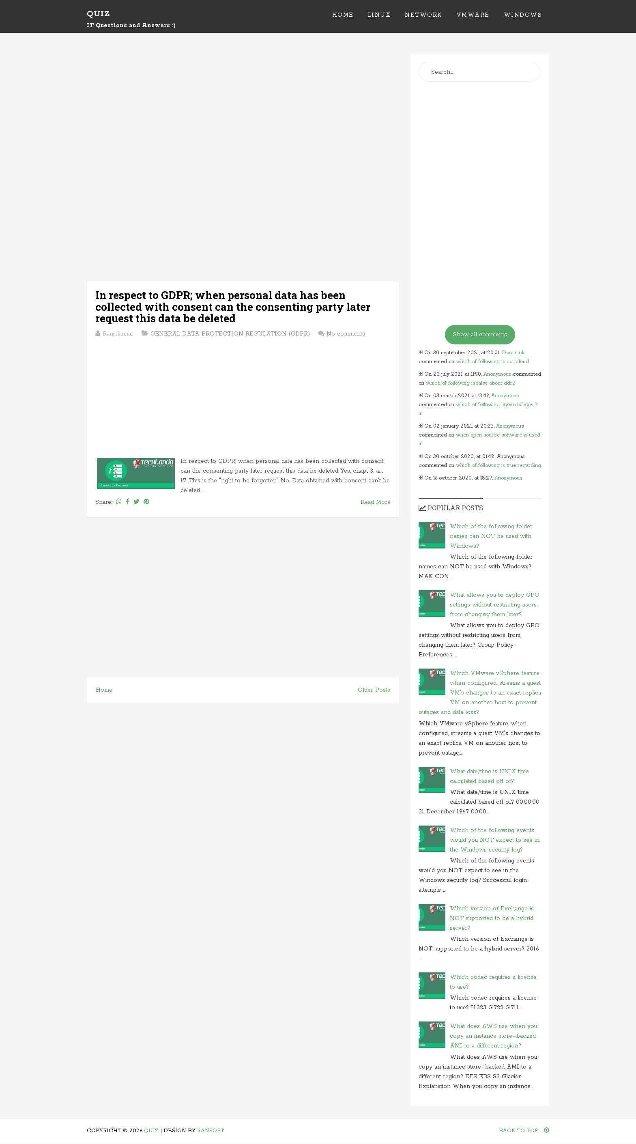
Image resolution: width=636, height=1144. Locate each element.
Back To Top (524, 1130)
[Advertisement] (243, 110)
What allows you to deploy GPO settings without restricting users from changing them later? (494, 604)
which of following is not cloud (492, 361)
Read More (376, 502)
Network (423, 15)
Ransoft (210, 1130)
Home (343, 15)
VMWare (473, 15)
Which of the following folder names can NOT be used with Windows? (491, 536)
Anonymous (497, 374)
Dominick (513, 352)
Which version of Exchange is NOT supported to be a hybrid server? (492, 918)
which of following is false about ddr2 (471, 383)
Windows (523, 15)
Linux (379, 15)
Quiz (98, 14)
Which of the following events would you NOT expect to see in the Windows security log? (494, 840)
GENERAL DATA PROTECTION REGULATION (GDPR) (230, 334)
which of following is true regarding (498, 465)
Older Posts (374, 690)
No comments (346, 334)
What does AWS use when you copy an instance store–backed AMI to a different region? (493, 1036)
